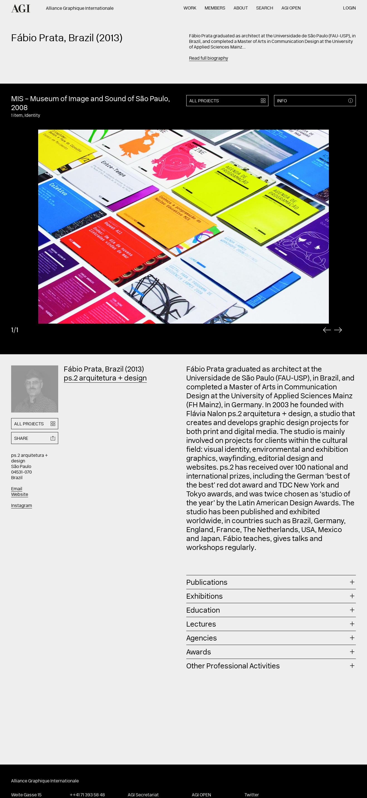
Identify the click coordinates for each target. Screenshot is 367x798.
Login (349, 8)
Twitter (251, 795)
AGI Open (291, 8)
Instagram (21, 506)
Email (16, 489)
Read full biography (208, 58)
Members (215, 8)
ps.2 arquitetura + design (105, 378)
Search (264, 8)
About (241, 8)
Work (190, 8)
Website (19, 495)
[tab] (271, 582)
